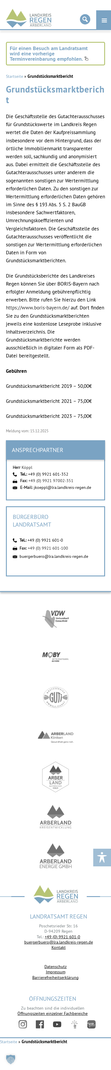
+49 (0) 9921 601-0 (45, 540)
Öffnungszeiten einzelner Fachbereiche (52, 1013)
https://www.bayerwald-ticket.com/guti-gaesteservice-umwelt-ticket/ (55, 697)
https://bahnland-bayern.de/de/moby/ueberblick (55, 657)
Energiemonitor (91, 1024)
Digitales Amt (74, 1024)
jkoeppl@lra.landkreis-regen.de (62, 487)
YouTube (57, 1024)
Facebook (40, 1024)
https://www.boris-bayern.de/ (37, 307)
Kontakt (59, 947)
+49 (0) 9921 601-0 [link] (62, 936)
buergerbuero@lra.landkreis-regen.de (54, 556)
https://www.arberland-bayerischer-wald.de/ (55, 776)
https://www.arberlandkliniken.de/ (55, 737)
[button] (10, 1059)
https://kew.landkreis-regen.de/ (55, 816)
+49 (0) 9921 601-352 (48, 474)
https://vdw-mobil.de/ (55, 617)
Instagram (23, 1024)
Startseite (14, 76)
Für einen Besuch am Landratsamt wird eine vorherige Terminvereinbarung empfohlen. (49, 53)
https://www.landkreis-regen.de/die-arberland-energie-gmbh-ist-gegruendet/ (55, 856)
